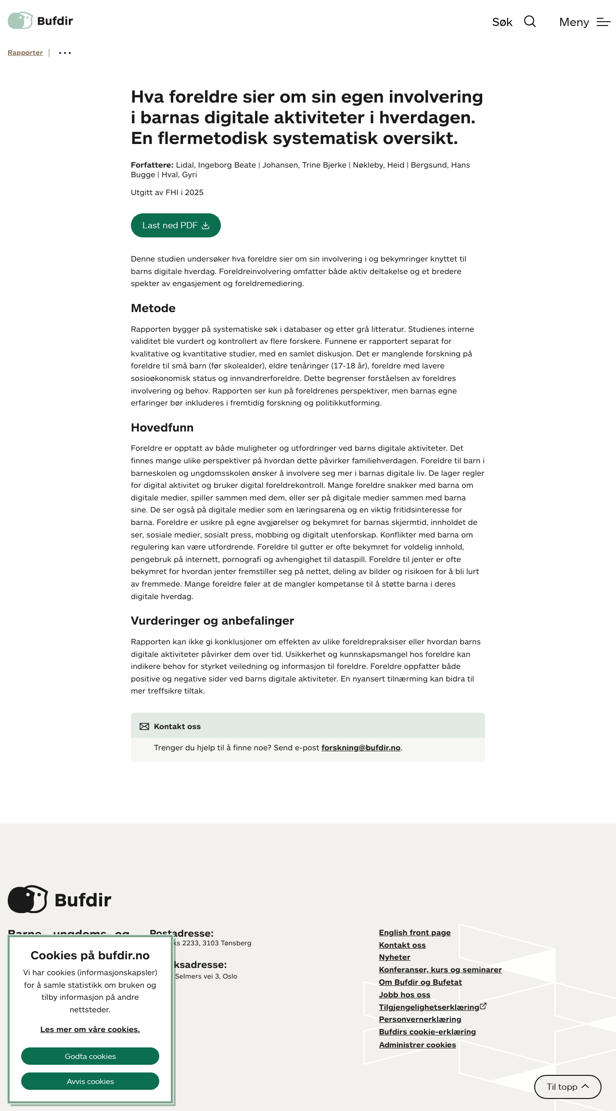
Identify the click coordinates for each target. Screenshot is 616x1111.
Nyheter (395, 957)
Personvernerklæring (420, 1019)
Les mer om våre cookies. (90, 1029)
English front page (415, 932)
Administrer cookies (417, 1044)
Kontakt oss (402, 945)
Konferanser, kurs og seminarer (440, 969)
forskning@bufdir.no (360, 747)
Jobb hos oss (405, 994)
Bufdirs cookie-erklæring (427, 1031)
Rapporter (25, 53)
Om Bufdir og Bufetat (420, 982)
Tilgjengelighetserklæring (429, 1007)
